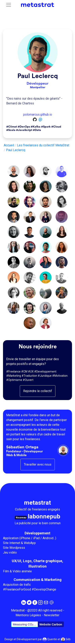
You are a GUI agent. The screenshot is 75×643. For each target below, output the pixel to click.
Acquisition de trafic (17, 585)
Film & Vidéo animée (17, 571)
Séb (66, 639)
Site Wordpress (14, 548)
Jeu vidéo (10, 552)
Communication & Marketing (38, 580)
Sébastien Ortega (22, 447)
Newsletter (51, 615)
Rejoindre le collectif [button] (37, 391)
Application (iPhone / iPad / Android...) (29, 538)
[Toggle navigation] (8, 5)
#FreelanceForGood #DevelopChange (29, 589)
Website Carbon (50, 624)
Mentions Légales (28, 615)
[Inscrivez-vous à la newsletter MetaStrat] (46, 602)
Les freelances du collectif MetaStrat (43, 145)
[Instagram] (40, 602)
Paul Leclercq (37, 76)
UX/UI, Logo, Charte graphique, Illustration (37, 563)
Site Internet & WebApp (19, 543)
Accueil (9, 145)
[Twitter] (29, 602)
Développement (37, 533)
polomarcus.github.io (37, 114)
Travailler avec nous (37, 464)
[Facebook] (34, 602)
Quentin (50, 639)
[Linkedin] (23, 602)
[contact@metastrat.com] (51, 602)
